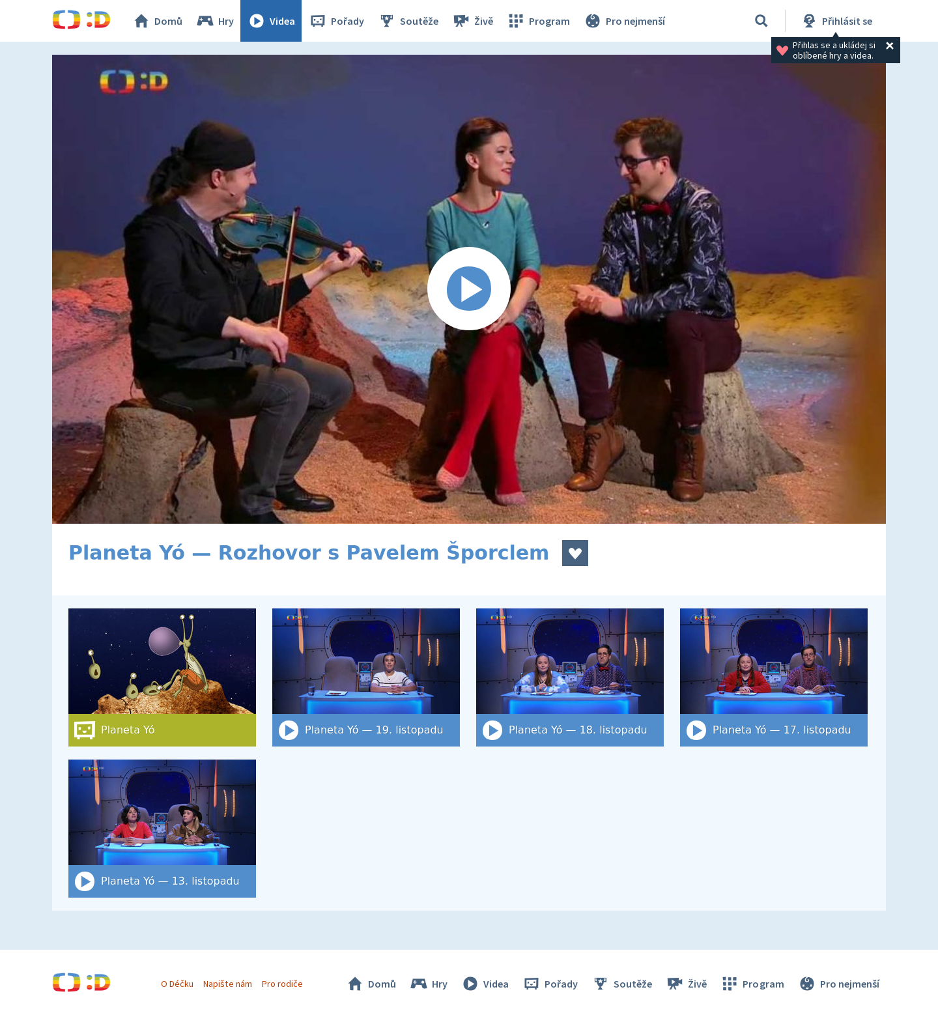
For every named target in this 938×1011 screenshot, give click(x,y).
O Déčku (177, 984)
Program (538, 21)
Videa (271, 21)
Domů (157, 21)
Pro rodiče (282, 984)
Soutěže (407, 21)
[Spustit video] (469, 289)
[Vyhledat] (761, 21)
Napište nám (227, 984)
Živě (472, 21)
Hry (214, 21)
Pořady (336, 21)
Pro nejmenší (624, 21)
